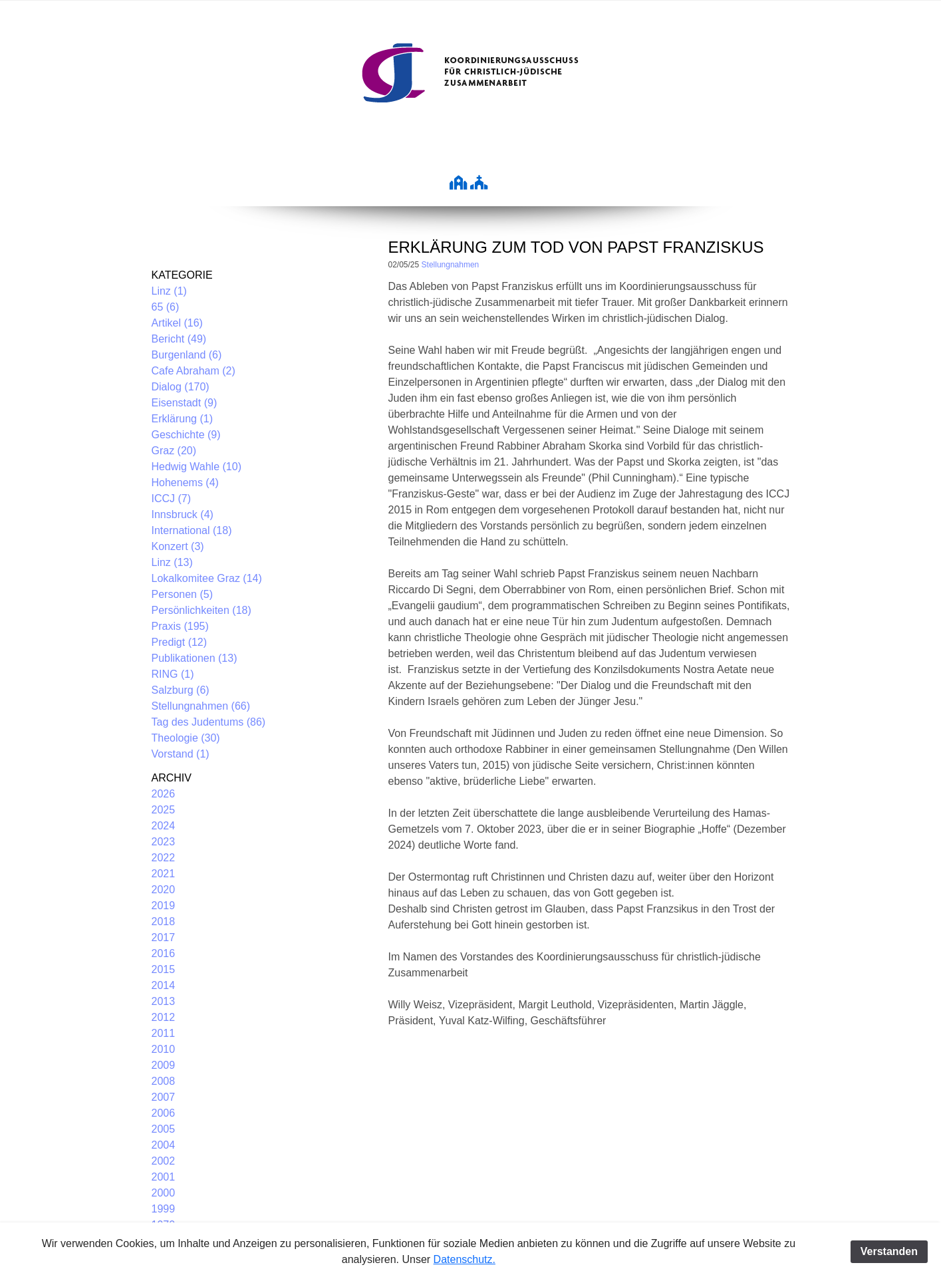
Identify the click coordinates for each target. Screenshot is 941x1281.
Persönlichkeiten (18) (201, 610)
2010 (164, 1049)
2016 (164, 953)
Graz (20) (174, 450)
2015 (164, 969)
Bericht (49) (179, 339)
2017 (164, 937)
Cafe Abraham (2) (193, 370)
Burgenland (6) (187, 354)
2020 (164, 889)
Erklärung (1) (182, 418)
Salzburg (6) (180, 690)
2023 (164, 841)
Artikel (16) (177, 323)
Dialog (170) (180, 386)
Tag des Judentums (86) (209, 722)
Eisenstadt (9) (184, 402)
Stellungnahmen (450, 264)
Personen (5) (182, 594)
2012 (164, 1017)
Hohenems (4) (185, 482)
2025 (164, 809)
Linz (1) (169, 291)
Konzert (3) (178, 546)
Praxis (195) (180, 626)
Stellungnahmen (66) (201, 706)
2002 (164, 1161)
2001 (164, 1177)
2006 (164, 1113)
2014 (164, 985)
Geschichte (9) (186, 434)
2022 (164, 857)
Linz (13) (172, 562)
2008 (164, 1081)
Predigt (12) (179, 642)
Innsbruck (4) (182, 514)
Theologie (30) (186, 738)
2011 (164, 1033)
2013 (164, 1001)
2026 (164, 793)
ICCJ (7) (172, 498)
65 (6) (166, 307)
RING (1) (173, 674)
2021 (164, 873)
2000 (164, 1193)
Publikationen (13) (194, 658)
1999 (164, 1208)
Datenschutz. (464, 1259)
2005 (164, 1129)
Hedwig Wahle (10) (196, 466)
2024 (164, 825)
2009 (164, 1065)
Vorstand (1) (180, 754)
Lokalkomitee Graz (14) (207, 578)
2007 (164, 1097)
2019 (164, 905)
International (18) (192, 530)
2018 (164, 921)
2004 (164, 1145)
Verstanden (889, 1251)
